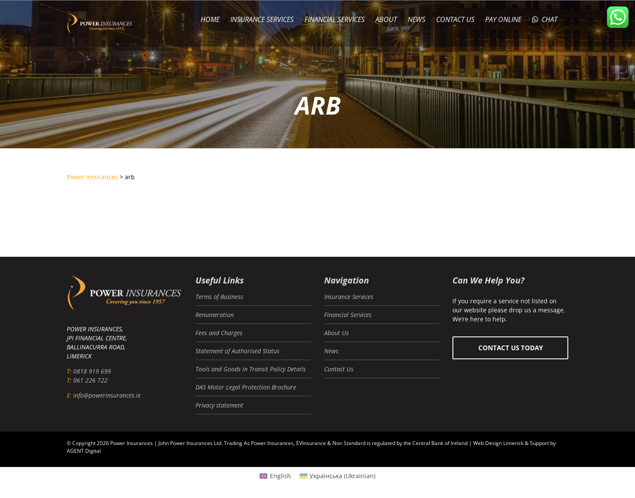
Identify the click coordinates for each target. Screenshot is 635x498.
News (331, 351)
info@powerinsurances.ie (107, 395)
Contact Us (338, 369)
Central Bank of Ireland (440, 443)
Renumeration (214, 315)
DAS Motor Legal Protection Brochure (245, 387)
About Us (336, 333)
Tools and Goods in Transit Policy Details (250, 369)
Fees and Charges (218, 333)
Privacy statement (219, 405)
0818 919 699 (92, 371)
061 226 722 (90, 380)
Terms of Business (219, 297)
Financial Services (348, 315)
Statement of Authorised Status (237, 351)
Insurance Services (348, 297)
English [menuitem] (280, 476)
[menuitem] (275, 476)
